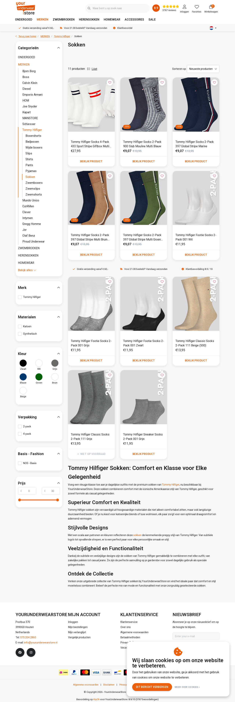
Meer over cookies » (187, 687)
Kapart (26, 112)
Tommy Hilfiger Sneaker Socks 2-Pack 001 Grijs (143, 437)
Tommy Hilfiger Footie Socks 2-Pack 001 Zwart (143, 343)
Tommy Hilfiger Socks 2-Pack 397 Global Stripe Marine (195, 144)
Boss (25, 77)
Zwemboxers (34, 182)
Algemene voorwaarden (85, 684)
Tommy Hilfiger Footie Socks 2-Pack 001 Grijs (91, 343)
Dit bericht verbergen (152, 686)
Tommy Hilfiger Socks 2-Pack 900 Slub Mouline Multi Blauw (142, 144)
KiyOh (96, 699)
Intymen (27, 218)
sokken (137, 535)
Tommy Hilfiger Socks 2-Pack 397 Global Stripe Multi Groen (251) (142, 237)
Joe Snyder (29, 106)
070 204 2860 (28, 637)
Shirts (29, 159)
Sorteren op (179, 68)
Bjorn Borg (29, 71)
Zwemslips (33, 188)
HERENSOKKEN (89, 19)
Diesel (26, 89)
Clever (26, 212)
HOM (25, 100)
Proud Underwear (33, 241)
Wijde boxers (34, 147)
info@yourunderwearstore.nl (40, 642)
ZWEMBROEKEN (64, 19)
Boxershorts (33, 135)
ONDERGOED (23, 19)
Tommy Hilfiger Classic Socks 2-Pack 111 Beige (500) (195, 343)
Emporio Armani (32, 94)
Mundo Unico (30, 200)
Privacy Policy (126, 684)
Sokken (78, 36)
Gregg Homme (31, 224)
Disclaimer (108, 684)
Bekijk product (91, 161)
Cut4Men (28, 206)
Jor (24, 229)
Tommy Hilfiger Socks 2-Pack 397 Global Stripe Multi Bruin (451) (90, 237)
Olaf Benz (28, 235)
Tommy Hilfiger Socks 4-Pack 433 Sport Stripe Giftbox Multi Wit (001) (90, 144)
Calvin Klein (29, 83)
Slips (29, 153)
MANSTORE (30, 118)
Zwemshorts (34, 194)
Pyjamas (31, 171)
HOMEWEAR (112, 19)
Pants (29, 165)
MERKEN (42, 19)
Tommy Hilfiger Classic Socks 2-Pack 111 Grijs (90, 437)
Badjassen (32, 141)
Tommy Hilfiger (170, 484)
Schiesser (28, 124)
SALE (152, 19)
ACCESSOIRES (134, 19)
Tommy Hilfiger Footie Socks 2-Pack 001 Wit (196, 237)
